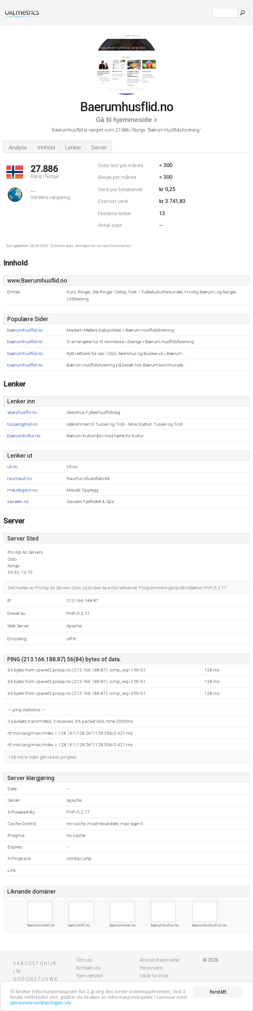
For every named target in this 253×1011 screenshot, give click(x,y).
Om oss (84, 960)
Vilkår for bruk (154, 975)
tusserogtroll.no (22, 424)
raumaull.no (19, 478)
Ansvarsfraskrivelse (159, 960)
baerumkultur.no (23, 435)
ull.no (12, 466)
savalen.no (18, 501)
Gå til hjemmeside (124, 120)
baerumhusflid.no (24, 330)
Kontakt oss (88, 968)
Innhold (46, 147)
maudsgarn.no (22, 490)
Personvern (151, 968)
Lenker (73, 147)
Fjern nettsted (89, 975)
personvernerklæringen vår (41, 1003)
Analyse (18, 147)
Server (99, 147)
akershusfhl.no (22, 412)
